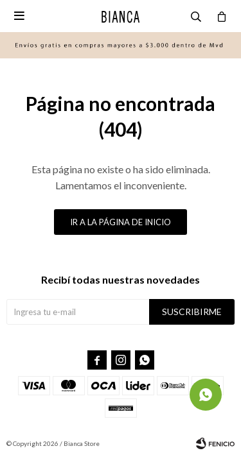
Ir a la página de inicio (120, 222)
